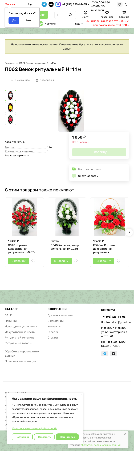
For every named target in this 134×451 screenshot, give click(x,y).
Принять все (67, 437)
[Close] (125, 434)
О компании (56, 321)
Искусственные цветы (20, 332)
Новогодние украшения (21, 326)
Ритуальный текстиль (19, 337)
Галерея (53, 332)
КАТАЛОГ (11, 309)
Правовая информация (20, 361)
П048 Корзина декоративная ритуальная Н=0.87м (21, 249)
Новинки (47, 23)
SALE (8, 315)
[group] (71, 111)
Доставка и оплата (60, 315)
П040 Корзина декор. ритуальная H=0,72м (65, 247)
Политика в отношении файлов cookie (34, 428)
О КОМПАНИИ (57, 309)
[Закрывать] (81, 394)
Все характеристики (17, 155)
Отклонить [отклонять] (44, 437)
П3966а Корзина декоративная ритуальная (104, 249)
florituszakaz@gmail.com (115, 322)
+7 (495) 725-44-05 (74, 4)
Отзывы (53, 337)
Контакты (54, 326)
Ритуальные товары (18, 343)
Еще (29, 4)
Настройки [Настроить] (22, 437)
